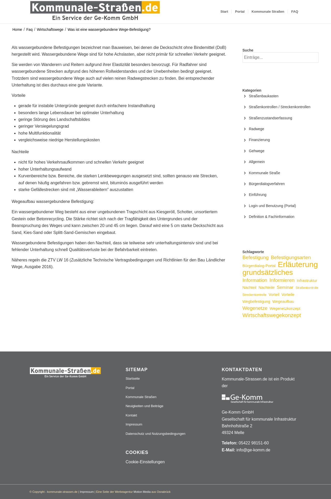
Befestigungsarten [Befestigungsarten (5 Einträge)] (291, 257)
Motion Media (142, 491)
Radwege (256, 129)
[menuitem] (224, 11)
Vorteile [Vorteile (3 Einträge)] (287, 294)
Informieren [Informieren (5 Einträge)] (282, 280)
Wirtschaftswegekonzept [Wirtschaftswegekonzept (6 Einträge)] (272, 315)
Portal (130, 388)
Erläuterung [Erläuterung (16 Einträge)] (298, 264)
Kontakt (131, 415)
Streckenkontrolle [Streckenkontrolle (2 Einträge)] (255, 295)
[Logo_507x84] (95, 11)
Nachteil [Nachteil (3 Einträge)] (250, 287)
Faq (29, 29)
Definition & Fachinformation (272, 217)
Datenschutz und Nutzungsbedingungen (155, 434)
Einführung (258, 195)
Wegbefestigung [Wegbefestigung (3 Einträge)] (256, 301)
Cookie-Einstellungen (145, 462)
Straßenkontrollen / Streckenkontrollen (280, 107)
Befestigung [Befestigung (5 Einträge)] (256, 257)
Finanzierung (259, 140)
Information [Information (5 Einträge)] (255, 280)
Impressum (134, 424)
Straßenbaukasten (264, 96)
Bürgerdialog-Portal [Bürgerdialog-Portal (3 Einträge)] (259, 266)
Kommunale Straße (264, 173)
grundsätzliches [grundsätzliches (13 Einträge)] (268, 272)
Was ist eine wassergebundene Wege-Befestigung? (109, 29)
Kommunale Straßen (141, 397)
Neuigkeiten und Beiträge (144, 406)
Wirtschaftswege (50, 29)
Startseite (133, 378)
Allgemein (257, 162)
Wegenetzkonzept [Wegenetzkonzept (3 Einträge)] (285, 308)
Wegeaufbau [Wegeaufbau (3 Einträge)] (283, 301)
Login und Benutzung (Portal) (272, 206)
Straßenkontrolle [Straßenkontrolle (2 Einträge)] (307, 288)
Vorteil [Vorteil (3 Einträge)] (274, 294)
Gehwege (257, 151)
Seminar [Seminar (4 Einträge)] (285, 287)
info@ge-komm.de (253, 450)
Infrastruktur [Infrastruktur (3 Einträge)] (307, 280)
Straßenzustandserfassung (270, 118)
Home (17, 29)
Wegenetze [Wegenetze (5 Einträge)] (255, 308)
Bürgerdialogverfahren (267, 184)
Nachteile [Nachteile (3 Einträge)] (267, 287)
